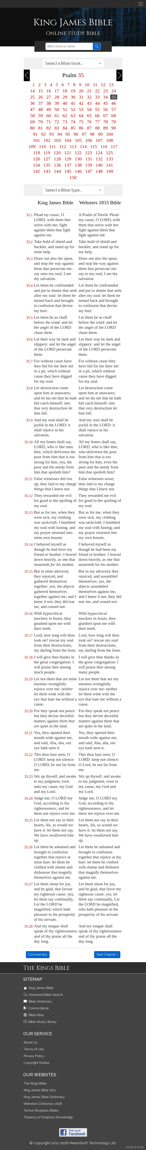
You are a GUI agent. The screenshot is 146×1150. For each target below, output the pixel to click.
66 (97, 115)
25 (32, 97)
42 (81, 103)
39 (56, 103)
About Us (31, 1042)
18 (64, 90)
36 (32, 103)
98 (92, 134)
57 (113, 109)
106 (88, 140)
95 (67, 134)
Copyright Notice (36, 1063)
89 (105, 127)
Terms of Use (34, 1049)
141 (109, 165)
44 (97, 103)
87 (89, 127)
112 (62, 146)
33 (97, 97)
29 (64, 97)
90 (113, 127)
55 (97, 109)
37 (40, 103)
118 (36, 152)
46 (113, 103)
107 (99, 140)
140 (99, 165)
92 (43, 134)
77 (97, 121)
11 (95, 84)
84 (64, 127)
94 (59, 134)
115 (93, 146)
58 (32, 115)
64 (81, 115)
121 (67, 152)
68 (113, 115)
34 (105, 97)
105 (78, 140)
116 (103, 146)
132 (99, 158)
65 (89, 115)
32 (89, 97)
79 (113, 121)
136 (57, 165)
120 (57, 152)
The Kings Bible (35, 1083)
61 (56, 115)
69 (32, 121)
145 (68, 171)
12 (103, 84)
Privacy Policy (34, 1056)
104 (68, 140)
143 (47, 171)
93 (51, 134)
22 (97, 90)
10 (87, 84)
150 (73, 177)
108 (109, 140)
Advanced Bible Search (44, 995)
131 (88, 158)
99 (100, 134)
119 (46, 152)
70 (40, 121)
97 (84, 134)
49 (48, 109)
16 (48, 90)
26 (40, 97)
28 (56, 97)
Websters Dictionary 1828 (43, 1104)
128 (57, 158)
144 (57, 171)
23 (105, 90)
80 (32, 127)
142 (36, 171)
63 (73, 115)
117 (114, 146)
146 (78, 171)
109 (32, 146)
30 (73, 97)
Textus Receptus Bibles (41, 1110)
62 (64, 115)
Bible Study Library (40, 1022)
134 (36, 165)
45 (105, 103)
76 (89, 121)
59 (40, 115)
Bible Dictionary (38, 1001)
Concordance (37, 1008)
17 (56, 90)
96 (76, 134)
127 (47, 158)
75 (81, 121)
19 (73, 90)
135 (47, 165)
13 (111, 84)
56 (105, 109)
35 (113, 97)
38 (48, 103)
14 (32, 90)
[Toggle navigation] (141, 4)
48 (40, 109)
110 (42, 146)
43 (89, 103)
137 (68, 165)
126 (36, 158)
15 (40, 90)
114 (83, 146)
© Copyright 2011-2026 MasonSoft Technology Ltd (73, 1143)
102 (47, 140)
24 (113, 90)
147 (88, 171)
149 (109, 171)
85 (73, 127)
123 (88, 152)
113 (73, 146)
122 (78, 152)
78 (105, 121)
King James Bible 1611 (40, 1090)
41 (73, 103)
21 (89, 90)
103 (57, 140)
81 (40, 127)
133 (109, 158)
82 (48, 127)
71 (48, 121)
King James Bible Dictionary (44, 1097)
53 (81, 109)
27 (48, 97)
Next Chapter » (107, 954)
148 (99, 171)
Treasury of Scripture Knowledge (48, 1117)
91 (35, 134)
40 (64, 103)
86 (81, 127)
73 (64, 121)
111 (52, 146)
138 (78, 165)
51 (64, 109)
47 (32, 109)
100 (109, 134)
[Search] (69, 46)
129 (68, 158)
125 (109, 152)
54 (89, 109)
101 (36, 140)
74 (73, 121)
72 (56, 121)
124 (99, 152)
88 (97, 127)
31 (81, 97)
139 (88, 165)
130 (78, 158)
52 (73, 109)
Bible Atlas (34, 1015)
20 (81, 90)
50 (56, 109)
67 (105, 115)
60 (48, 115)
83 (56, 127)
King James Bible (39, 988)
